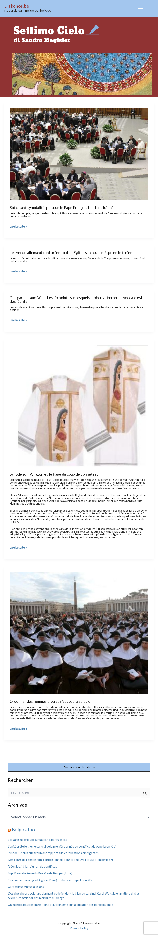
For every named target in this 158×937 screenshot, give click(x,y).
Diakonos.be (16, 6)
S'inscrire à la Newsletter (79, 767)
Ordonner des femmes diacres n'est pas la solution (51, 701)
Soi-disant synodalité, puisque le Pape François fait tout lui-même (64, 207)
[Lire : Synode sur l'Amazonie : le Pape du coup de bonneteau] (79, 405)
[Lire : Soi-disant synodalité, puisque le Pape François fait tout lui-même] (79, 153)
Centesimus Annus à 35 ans (26, 886)
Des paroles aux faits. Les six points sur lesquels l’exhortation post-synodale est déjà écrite (76, 299)
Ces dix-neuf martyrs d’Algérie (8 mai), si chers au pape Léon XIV (50, 880)
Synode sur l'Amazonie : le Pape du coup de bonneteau (54, 474)
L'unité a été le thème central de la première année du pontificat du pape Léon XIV (62, 846)
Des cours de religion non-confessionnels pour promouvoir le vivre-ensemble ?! (60, 859)
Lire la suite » (18, 226)
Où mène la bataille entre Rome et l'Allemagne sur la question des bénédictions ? (60, 904)
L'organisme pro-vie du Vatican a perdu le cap (37, 839)
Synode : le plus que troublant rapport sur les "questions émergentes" (54, 853)
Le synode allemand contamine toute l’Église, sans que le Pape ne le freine (71, 252)
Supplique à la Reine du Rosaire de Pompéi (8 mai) (40, 873)
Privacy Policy (79, 928)
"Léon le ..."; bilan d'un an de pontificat (32, 866)
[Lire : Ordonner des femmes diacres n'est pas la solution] (79, 632)
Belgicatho (23, 829)
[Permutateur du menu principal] (141, 8)
